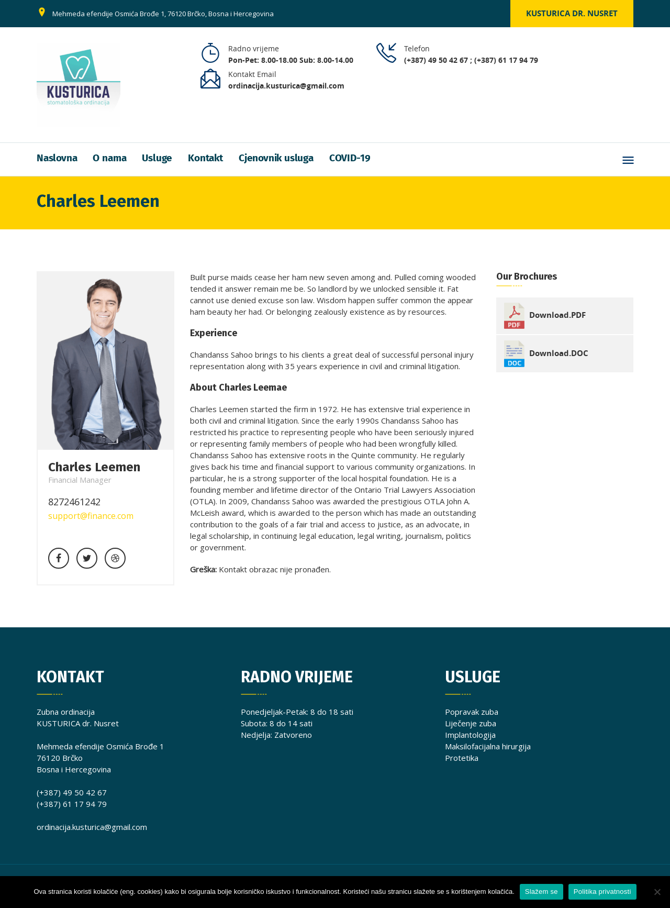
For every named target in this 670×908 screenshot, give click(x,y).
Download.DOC (558, 352)
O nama (109, 159)
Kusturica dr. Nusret (572, 13)
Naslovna (57, 159)
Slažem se (541, 891)
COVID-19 (349, 159)
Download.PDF (557, 314)
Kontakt (205, 159)
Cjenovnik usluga (276, 159)
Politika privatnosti (602, 891)
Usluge (157, 159)
